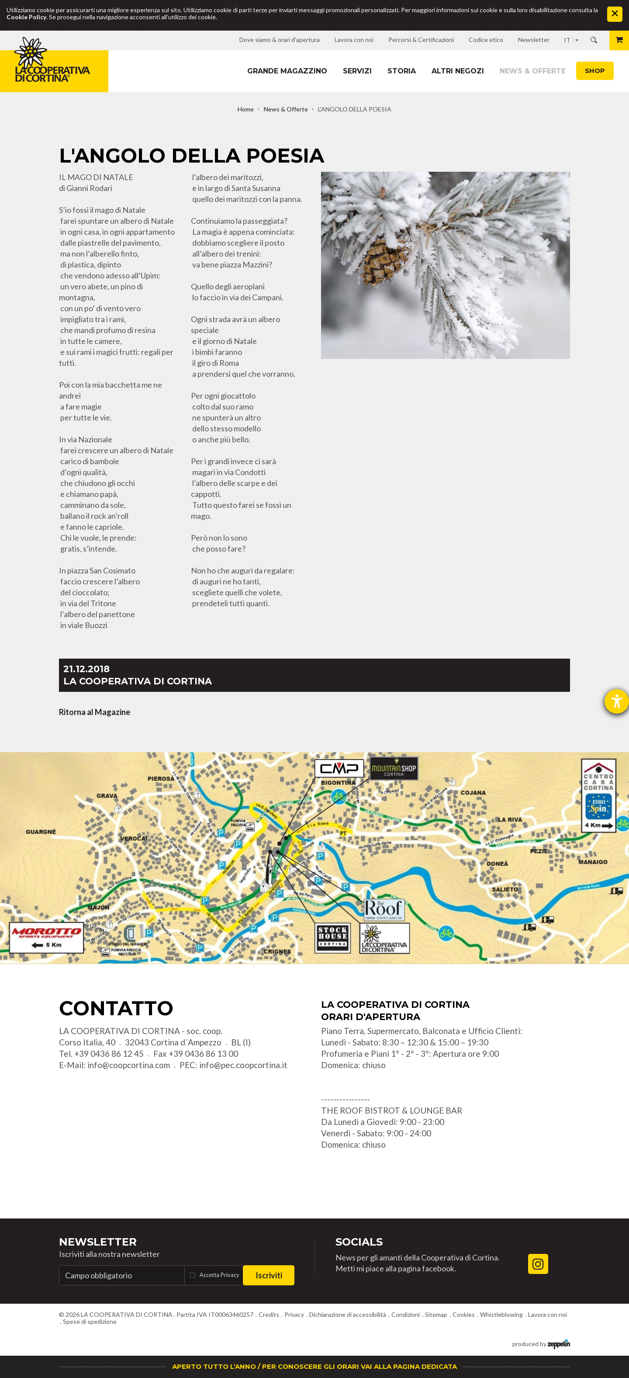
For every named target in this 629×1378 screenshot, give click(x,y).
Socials (359, 1242)
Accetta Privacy (219, 1274)
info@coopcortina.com (128, 1065)
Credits (269, 1314)
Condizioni (405, 1314)
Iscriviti (269, 1275)
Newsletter (98, 1242)
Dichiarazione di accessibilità (347, 1314)
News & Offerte (533, 71)
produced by (541, 1343)
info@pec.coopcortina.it (243, 1065)
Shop (595, 70)
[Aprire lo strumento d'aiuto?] (617, 701)
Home (246, 109)
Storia (401, 71)
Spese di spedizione (90, 1321)
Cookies (464, 1314)
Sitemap (436, 1314)
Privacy (294, 1314)
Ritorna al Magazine (94, 712)
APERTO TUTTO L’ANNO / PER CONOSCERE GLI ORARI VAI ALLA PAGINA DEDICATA (314, 1366)
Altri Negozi (458, 71)
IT (567, 40)
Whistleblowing (501, 1314)
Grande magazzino (287, 71)
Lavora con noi (547, 1314)
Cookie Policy (26, 17)
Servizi (357, 71)
